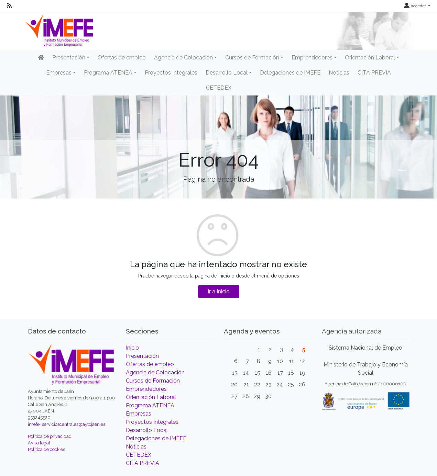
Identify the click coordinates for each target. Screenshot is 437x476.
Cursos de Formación (153, 380)
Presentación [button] (68, 57)
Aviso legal (39, 442)
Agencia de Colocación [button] (183, 57)
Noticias (339, 72)
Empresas (138, 413)
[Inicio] (41, 57)
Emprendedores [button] (312, 57)
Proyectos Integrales (171, 72)
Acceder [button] (415, 5)
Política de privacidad (50, 436)
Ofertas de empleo (122, 57)
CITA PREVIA (374, 72)
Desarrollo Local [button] (227, 72)
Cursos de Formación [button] (252, 57)
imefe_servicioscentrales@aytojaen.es (66, 424)
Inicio (132, 347)
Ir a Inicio (219, 291)
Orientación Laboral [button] (370, 57)
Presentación (142, 356)
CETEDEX (218, 87)
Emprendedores (146, 389)
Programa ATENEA (150, 405)
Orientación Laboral (151, 397)
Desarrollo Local (147, 430)
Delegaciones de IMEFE (290, 72)
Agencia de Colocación (155, 372)
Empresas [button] (59, 72)
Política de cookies (46, 449)
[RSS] (9, 5)
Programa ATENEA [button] (108, 72)
